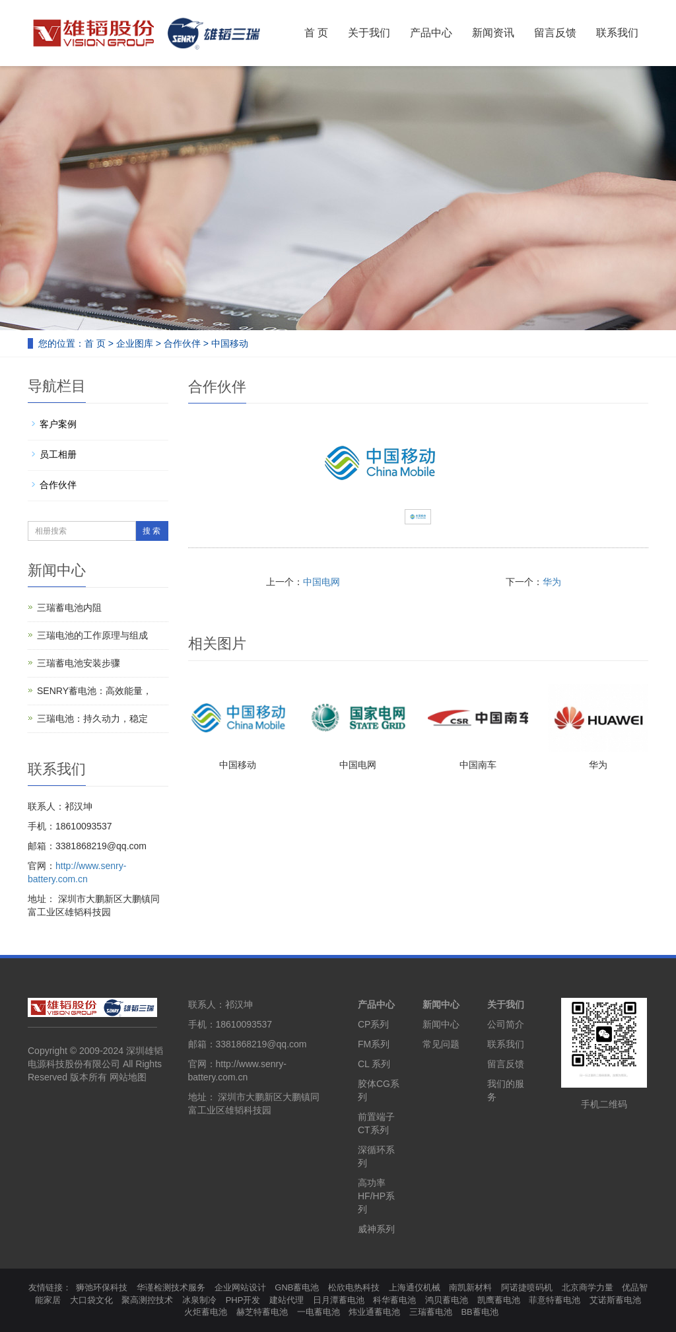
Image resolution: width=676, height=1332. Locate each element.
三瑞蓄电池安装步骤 (78, 663)
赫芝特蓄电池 (262, 1312)
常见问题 (440, 1044)
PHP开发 (243, 1300)
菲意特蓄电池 (554, 1300)
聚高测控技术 (147, 1300)
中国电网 (321, 582)
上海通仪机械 (414, 1287)
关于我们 (369, 32)
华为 (552, 582)
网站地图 (128, 1077)
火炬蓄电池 (205, 1312)
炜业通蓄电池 (374, 1312)
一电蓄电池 (318, 1312)
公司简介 (505, 1024)
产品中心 (431, 32)
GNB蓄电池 (297, 1287)
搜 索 (151, 531)
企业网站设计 (240, 1287)
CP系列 (373, 1024)
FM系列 (373, 1044)
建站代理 (286, 1300)
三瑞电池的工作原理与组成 (92, 635)
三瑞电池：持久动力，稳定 (92, 718)
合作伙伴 (182, 343)
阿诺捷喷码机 (527, 1287)
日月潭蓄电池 (338, 1300)
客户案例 (58, 424)
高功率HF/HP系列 (376, 1195)
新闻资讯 (493, 32)
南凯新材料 (470, 1287)
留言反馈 (555, 32)
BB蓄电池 (479, 1312)
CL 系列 (374, 1064)
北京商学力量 (587, 1287)
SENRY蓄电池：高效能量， (94, 690)
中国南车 (477, 764)
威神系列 (376, 1229)
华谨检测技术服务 (171, 1287)
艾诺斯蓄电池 (615, 1300)
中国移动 (237, 764)
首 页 (316, 32)
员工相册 (58, 454)
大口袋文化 (91, 1300)
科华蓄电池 (394, 1300)
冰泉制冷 (199, 1300)
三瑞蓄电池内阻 (69, 607)
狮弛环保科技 (101, 1287)
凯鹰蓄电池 (498, 1300)
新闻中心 (440, 1004)
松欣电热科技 (354, 1287)
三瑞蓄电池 (430, 1312)
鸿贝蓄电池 (446, 1300)
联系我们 (617, 32)
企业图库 (134, 343)
